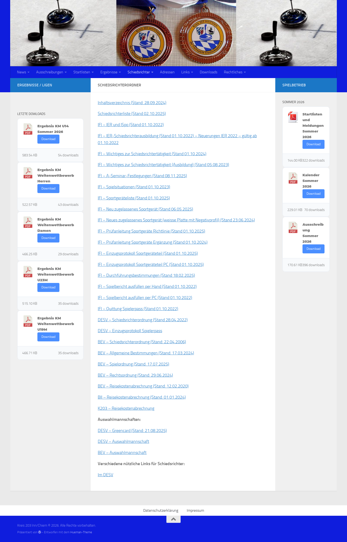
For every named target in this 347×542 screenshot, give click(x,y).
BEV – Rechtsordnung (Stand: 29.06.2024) (135, 375)
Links (185, 72)
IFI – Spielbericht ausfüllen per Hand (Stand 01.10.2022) (147, 286)
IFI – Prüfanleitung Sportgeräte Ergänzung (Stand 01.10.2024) (153, 242)
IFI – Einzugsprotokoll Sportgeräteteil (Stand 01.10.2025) (148, 253)
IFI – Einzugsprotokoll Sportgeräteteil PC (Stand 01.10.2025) (151, 264)
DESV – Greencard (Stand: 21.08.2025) (132, 430)
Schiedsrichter (139, 72)
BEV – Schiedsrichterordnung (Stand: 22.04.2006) (142, 341)
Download (48, 139)
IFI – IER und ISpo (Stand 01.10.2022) (131, 124)
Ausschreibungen (49, 72)
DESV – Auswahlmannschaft (123, 441)
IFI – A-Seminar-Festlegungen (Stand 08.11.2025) (142, 175)
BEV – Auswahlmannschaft (122, 452)
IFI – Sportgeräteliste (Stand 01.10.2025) (134, 198)
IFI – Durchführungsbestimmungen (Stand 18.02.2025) (146, 275)
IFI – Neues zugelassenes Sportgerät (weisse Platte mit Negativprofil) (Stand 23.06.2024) (176, 220)
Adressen (167, 72)
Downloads (208, 72)
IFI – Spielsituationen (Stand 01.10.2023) (134, 186)
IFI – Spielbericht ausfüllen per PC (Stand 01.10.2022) (145, 297)
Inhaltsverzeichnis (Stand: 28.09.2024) (132, 102)
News (21, 72)
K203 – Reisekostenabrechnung (126, 408)
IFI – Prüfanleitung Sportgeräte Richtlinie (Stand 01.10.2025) (151, 231)
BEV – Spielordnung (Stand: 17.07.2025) (133, 364)
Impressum (195, 510)
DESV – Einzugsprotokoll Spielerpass (130, 330)
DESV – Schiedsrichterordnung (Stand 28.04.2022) (143, 319)
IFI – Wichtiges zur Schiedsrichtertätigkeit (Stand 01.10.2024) (152, 153)
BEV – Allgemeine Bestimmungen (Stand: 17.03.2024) (146, 353)
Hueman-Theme (81, 532)
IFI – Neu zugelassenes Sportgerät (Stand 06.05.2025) (145, 209)
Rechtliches (233, 72)
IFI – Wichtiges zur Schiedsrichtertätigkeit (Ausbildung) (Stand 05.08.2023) (163, 164)
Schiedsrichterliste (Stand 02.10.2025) (132, 113)
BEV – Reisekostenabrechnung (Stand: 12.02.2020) (143, 386)
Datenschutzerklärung (160, 510)
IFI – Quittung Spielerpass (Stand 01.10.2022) (138, 308)
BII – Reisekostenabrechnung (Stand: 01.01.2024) (142, 397)
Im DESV (105, 474)
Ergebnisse (108, 72)
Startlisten (81, 72)
